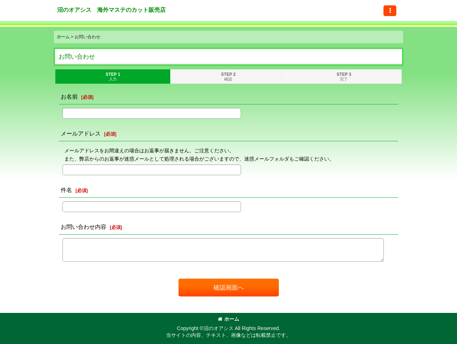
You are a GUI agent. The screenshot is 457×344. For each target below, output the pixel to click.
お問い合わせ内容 (83, 226)
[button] (389, 10)
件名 (66, 190)
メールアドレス (81, 133)
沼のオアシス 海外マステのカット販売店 (111, 9)
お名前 (69, 96)
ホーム (228, 319)
